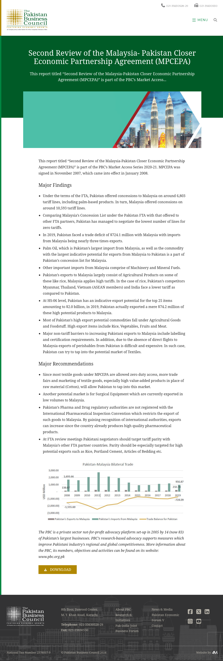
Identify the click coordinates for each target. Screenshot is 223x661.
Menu (202, 20)
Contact (157, 626)
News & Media (162, 609)
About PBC (123, 609)
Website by (203, 652)
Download (60, 569)
